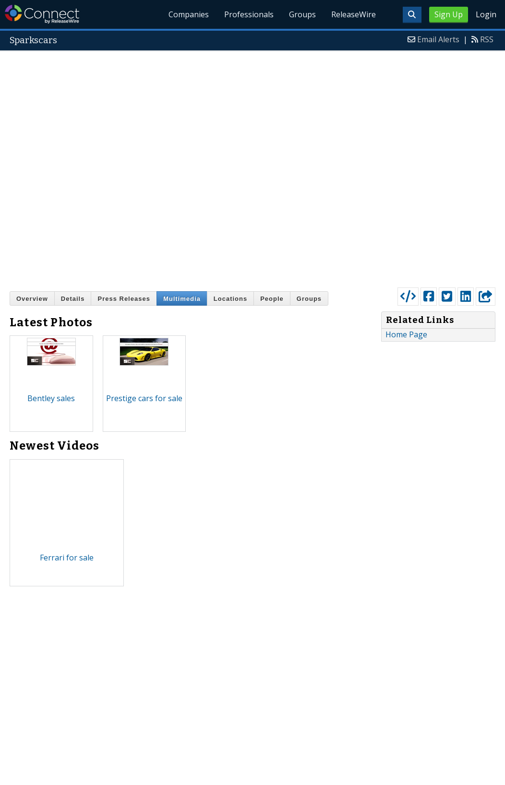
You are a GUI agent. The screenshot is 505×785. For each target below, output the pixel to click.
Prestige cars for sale (144, 398)
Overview (32, 298)
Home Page (406, 334)
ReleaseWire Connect (42, 14)
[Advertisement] (137, 167)
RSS (486, 39)
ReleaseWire (353, 14)
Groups (302, 14)
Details (73, 298)
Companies (188, 14)
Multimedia (182, 298)
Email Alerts (438, 39)
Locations (230, 298)
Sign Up (448, 14)
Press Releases (123, 298)
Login (486, 14)
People (272, 298)
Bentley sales (51, 398)
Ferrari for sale (67, 557)
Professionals (249, 14)
